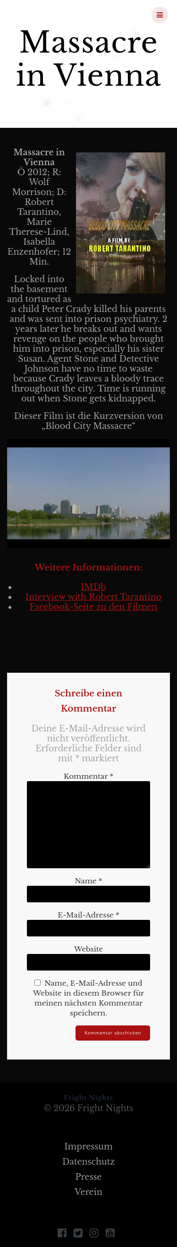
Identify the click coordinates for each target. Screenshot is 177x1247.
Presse (88, 1177)
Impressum (88, 1146)
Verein (88, 1192)
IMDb (93, 587)
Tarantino (140, 597)
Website (88, 948)
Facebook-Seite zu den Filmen (93, 607)
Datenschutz (88, 1162)
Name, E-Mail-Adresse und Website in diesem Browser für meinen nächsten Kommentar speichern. (88, 998)
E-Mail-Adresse (88, 914)
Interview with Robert (72, 597)
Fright (58, 14)
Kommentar (88, 776)
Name (88, 880)
